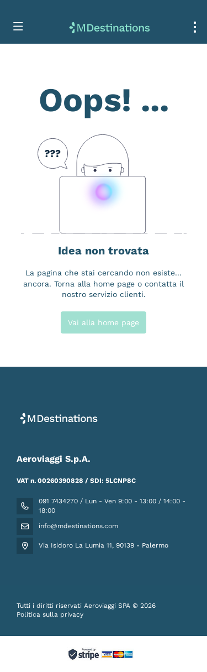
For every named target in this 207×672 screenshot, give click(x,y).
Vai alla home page (103, 322)
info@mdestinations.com (78, 526)
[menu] (194, 27)
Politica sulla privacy (50, 614)
